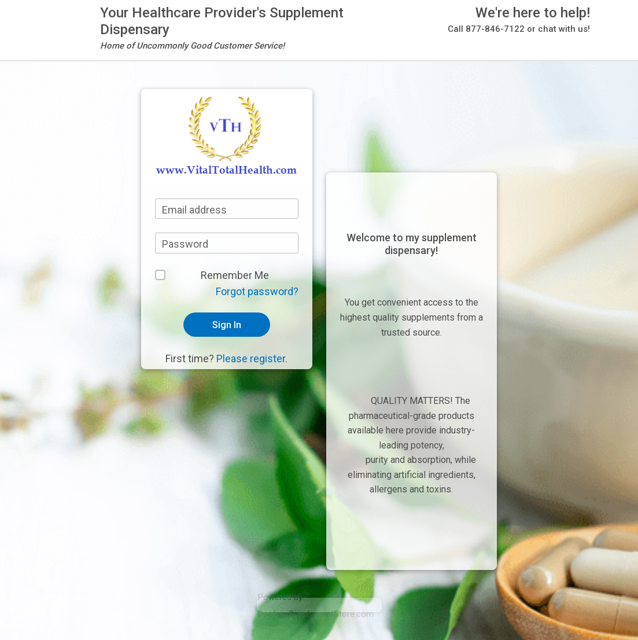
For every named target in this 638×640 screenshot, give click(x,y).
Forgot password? (257, 291)
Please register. (251, 358)
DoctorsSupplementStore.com (316, 614)
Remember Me (235, 275)
